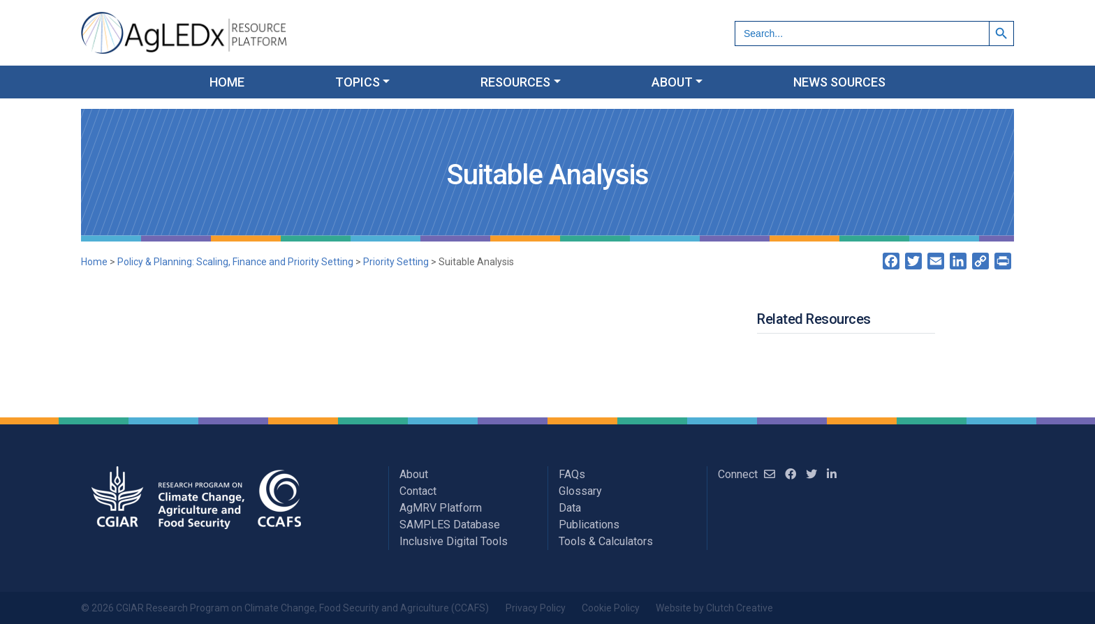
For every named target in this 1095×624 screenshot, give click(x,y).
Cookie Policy (611, 608)
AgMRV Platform (440, 507)
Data (570, 507)
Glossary (580, 491)
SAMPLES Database (449, 524)
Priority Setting (396, 261)
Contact (417, 491)
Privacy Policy (536, 608)
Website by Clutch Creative (714, 608)
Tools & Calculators (606, 541)
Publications (589, 524)
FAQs (572, 474)
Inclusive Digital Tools (453, 541)
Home (94, 261)
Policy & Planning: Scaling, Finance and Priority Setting (235, 261)
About (413, 474)
